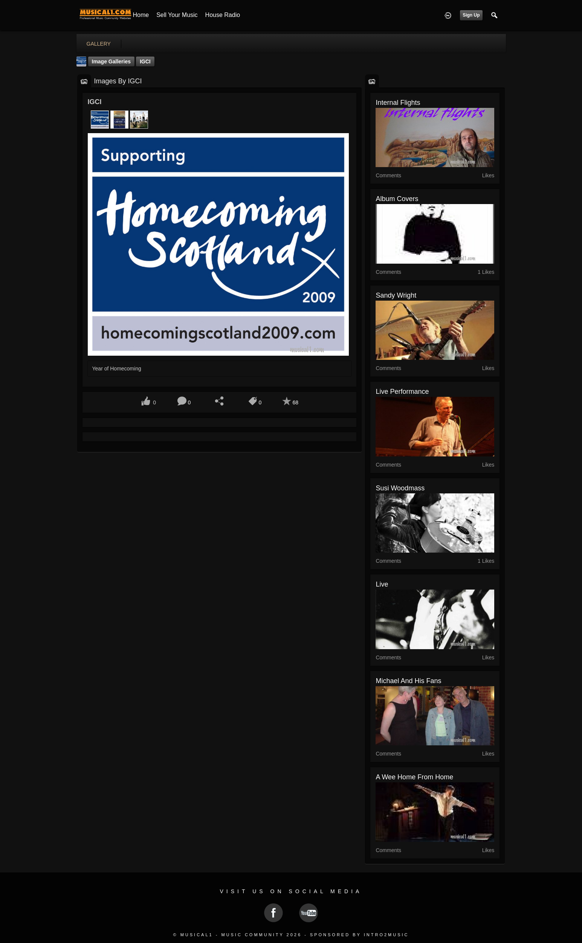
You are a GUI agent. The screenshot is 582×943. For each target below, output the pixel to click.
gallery (99, 44)
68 (295, 402)
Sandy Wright (396, 295)
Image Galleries (111, 61)
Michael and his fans (408, 681)
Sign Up (471, 15)
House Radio (222, 15)
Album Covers (397, 199)
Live (382, 584)
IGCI (145, 61)
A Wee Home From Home (414, 777)
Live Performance (402, 391)
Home (141, 15)
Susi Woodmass (400, 488)
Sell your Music (176, 15)
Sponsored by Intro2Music (359, 934)
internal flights (398, 102)
